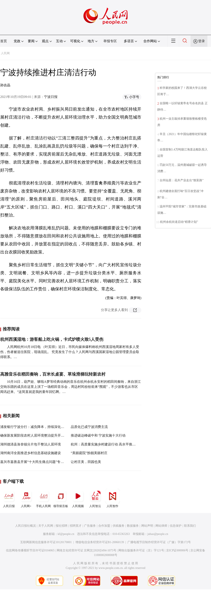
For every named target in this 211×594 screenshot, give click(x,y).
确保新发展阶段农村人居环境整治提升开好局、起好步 (40, 435)
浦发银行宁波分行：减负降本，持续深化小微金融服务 (40, 427)
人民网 (5, 53)
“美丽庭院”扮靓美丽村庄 (89, 453)
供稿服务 (118, 525)
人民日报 (8, 498)
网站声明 (147, 525)
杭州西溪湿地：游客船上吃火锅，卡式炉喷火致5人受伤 (51, 339)
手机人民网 (43, 498)
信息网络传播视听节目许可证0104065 (30, 550)
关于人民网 (45, 525)
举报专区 (110, 41)
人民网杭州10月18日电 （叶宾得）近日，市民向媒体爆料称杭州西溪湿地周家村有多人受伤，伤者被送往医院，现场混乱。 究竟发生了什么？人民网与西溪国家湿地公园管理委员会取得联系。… (69, 352)
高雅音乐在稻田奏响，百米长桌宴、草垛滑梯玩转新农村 (53, 374)
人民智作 (112, 498)
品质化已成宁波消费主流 (89, 427)
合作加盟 (104, 525)
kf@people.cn (66, 534)
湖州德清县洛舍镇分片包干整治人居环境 (30, 444)
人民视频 (78, 498)
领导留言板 (60, 498)
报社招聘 (61, 525)
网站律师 (161, 525)
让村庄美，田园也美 (86, 462)
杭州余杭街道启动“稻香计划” (179, 221)
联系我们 (190, 525)
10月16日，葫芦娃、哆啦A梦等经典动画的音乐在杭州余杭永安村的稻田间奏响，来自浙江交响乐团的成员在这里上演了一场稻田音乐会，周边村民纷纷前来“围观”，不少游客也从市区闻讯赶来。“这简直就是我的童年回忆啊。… (70, 387)
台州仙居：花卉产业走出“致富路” (181, 180)
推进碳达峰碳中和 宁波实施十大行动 (98, 435)
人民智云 (95, 498)
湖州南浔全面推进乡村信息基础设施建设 (30, 453)
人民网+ (26, 498)
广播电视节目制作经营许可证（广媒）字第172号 (159, 542)
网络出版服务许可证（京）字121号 (141, 550)
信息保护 (176, 525)
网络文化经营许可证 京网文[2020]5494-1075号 (86, 550)
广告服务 (90, 525)
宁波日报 (50, 97)
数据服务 (133, 525)
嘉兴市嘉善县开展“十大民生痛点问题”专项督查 (35, 462)
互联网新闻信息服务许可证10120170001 (46, 542)
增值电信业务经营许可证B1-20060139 (99, 542)
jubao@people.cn (157, 534)
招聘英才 (75, 525)
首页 (3, 41)
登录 (201, 41)
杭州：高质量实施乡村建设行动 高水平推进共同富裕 (110, 444)
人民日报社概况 (25, 525)
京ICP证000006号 (177, 550)
